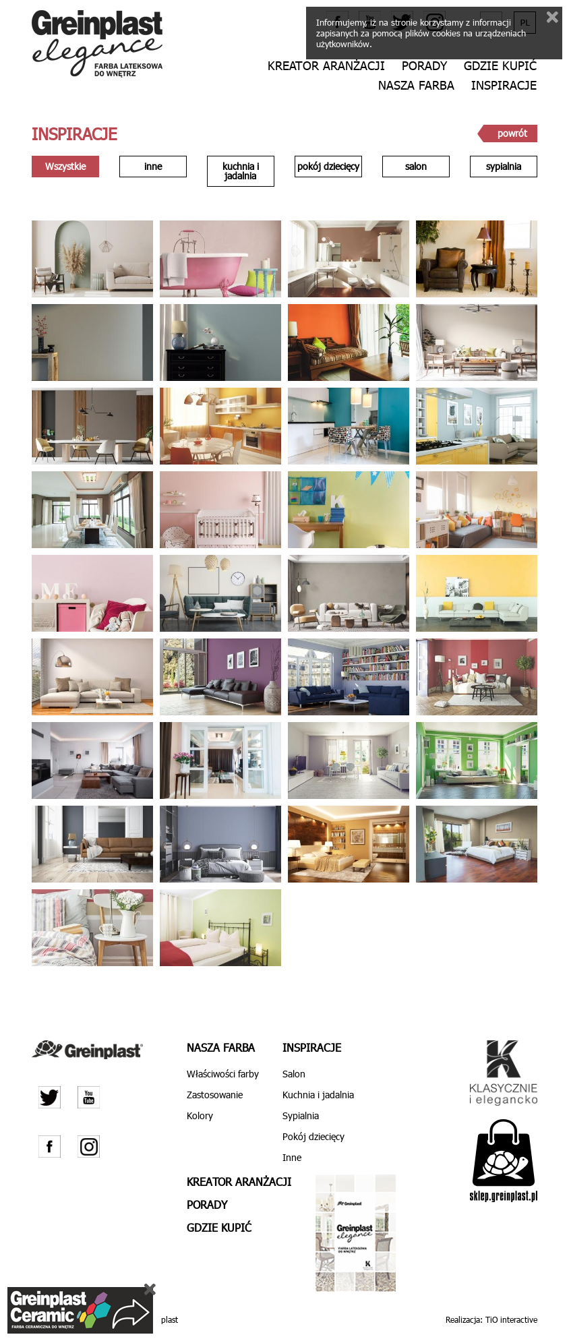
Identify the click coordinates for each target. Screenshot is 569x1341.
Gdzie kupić (500, 66)
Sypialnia (300, 1115)
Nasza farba (416, 85)
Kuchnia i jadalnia (318, 1094)
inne (153, 166)
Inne (291, 1157)
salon (416, 166)
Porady (424, 66)
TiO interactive (511, 1319)
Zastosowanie (215, 1094)
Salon (293, 1073)
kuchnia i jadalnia (240, 171)
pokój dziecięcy (328, 166)
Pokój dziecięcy (313, 1136)
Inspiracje (504, 85)
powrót (512, 133)
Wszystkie (65, 166)
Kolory (200, 1115)
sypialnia (503, 166)
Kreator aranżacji (326, 66)
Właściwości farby (223, 1073)
